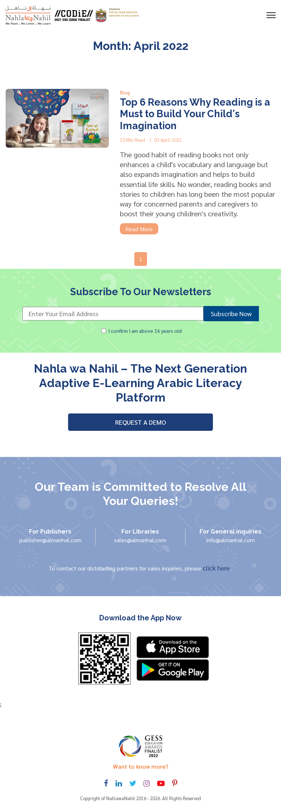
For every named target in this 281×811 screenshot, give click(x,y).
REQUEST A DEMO (140, 422)
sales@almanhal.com (140, 540)
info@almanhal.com (230, 540)
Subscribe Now (231, 313)
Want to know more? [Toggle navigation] (140, 766)
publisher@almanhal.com (50, 540)
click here (217, 568)
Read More (139, 229)
